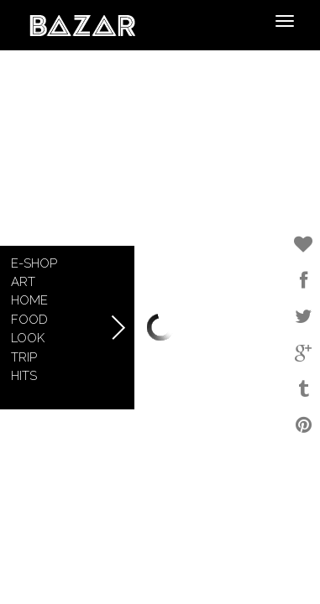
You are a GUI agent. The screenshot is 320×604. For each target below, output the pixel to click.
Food (29, 319)
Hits (24, 375)
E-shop (34, 263)
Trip (24, 357)
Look (28, 338)
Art (23, 281)
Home (29, 300)
